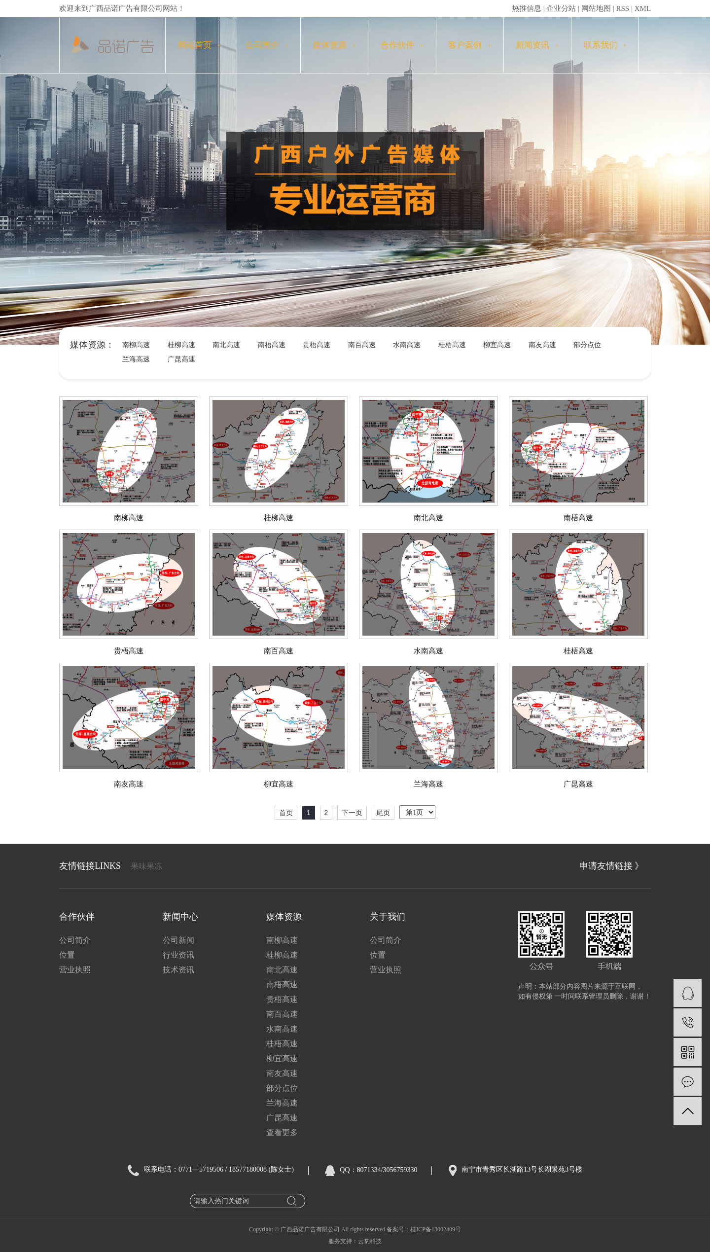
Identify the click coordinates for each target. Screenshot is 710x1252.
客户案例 (469, 45)
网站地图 (596, 8)
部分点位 (587, 345)
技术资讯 (178, 970)
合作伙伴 (402, 45)
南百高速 (362, 345)
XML (643, 8)
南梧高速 (271, 345)
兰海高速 (136, 359)
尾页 (383, 813)
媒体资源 (334, 45)
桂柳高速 (181, 345)
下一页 (352, 813)
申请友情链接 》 (611, 866)
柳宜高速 (497, 345)
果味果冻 (146, 866)
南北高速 (226, 345)
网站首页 (199, 45)
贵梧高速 (316, 345)
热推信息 (526, 8)
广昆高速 (181, 359)
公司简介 (267, 45)
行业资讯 (178, 955)
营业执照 (75, 970)
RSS (622, 8)
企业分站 (561, 8)
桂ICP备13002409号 (435, 1229)
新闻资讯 (537, 45)
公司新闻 (178, 940)
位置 (67, 955)
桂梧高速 (452, 345)
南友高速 (542, 345)
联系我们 (605, 45)
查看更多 (282, 1132)
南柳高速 (136, 345)
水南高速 (407, 345)
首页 (286, 813)
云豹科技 (370, 1241)
